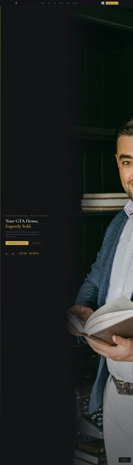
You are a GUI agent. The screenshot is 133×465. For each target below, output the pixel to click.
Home (43, 3)
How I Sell (37, 243)
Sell (49, 3)
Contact (75, 3)
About (61, 3)
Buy (55, 3)
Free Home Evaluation (17, 243)
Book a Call (112, 3)
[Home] (16, 3)
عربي (68, 3)
